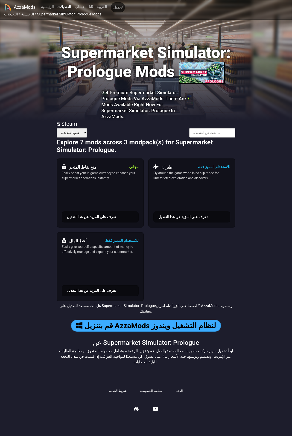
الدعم (179, 390)
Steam (67, 124)
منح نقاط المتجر (79, 167)
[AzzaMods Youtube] (155, 409)
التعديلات (64, 7)
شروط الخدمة (118, 390)
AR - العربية (97, 7)
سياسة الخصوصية (151, 390)
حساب (80, 7)
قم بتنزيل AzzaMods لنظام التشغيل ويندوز (146, 325)
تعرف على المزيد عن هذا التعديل (91, 217)
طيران (162, 167)
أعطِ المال (74, 240)
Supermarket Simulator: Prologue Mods (69, 14)
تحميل (118, 7)
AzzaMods (19, 7)
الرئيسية (47, 7)
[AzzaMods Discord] (136, 410)
